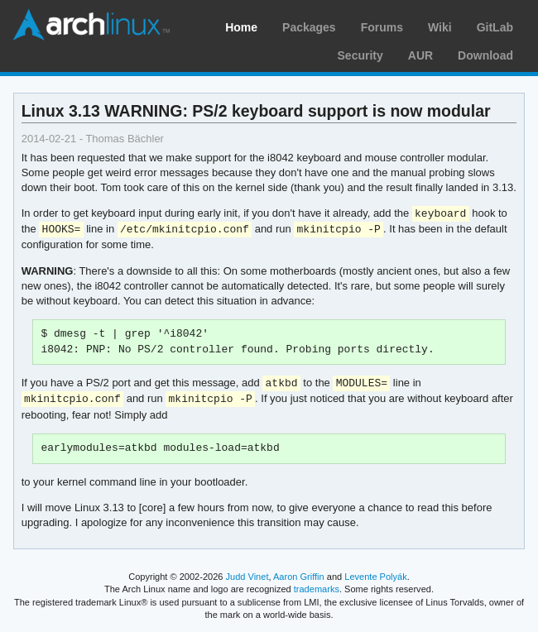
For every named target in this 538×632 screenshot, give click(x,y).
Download (485, 55)
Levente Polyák (375, 577)
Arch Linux (91, 24)
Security (360, 55)
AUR (420, 55)
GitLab (495, 27)
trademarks (316, 589)
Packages (309, 27)
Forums (382, 27)
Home (241, 27)
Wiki (440, 27)
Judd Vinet (247, 577)
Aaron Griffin (298, 577)
